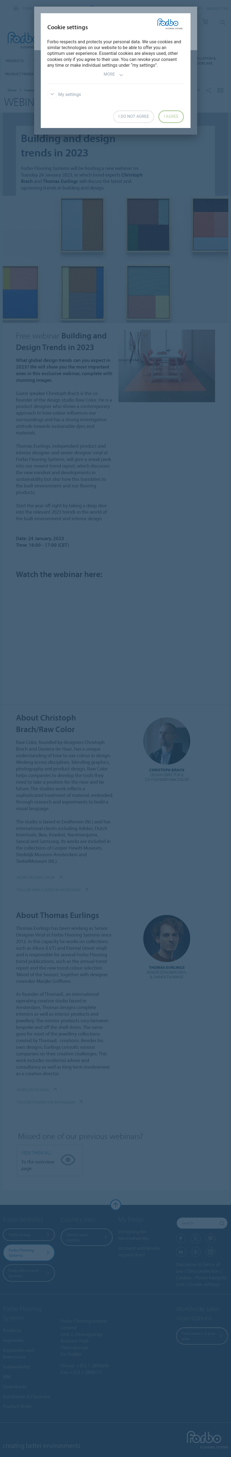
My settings (64, 94)
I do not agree (133, 116)
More (113, 75)
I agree (171, 116)
